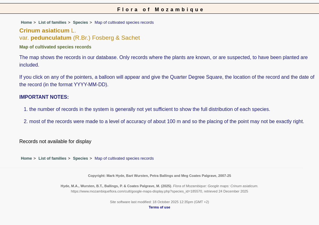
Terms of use (159, 207)
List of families (53, 22)
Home (26, 22)
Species (80, 22)
